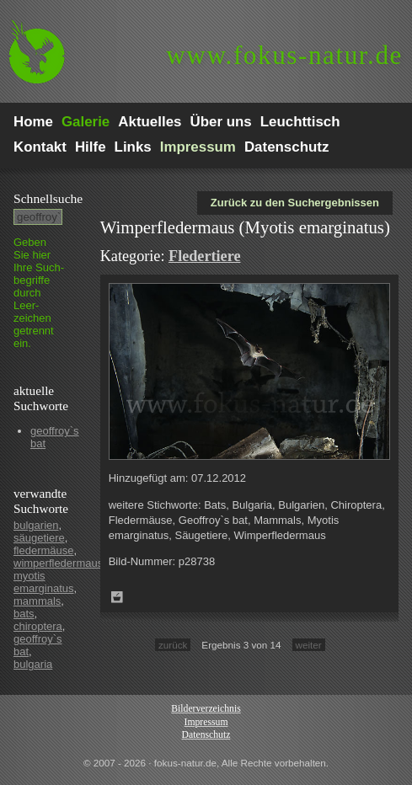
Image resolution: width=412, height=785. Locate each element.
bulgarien (36, 525)
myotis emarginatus (43, 582)
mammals (37, 601)
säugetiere (39, 537)
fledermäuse (43, 550)
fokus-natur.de (284, 55)
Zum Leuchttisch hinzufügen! (117, 597)
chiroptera (37, 626)
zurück (172, 644)
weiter (309, 644)
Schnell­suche (48, 198)
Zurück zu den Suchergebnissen (295, 202)
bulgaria (32, 664)
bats (24, 613)
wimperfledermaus (58, 563)
